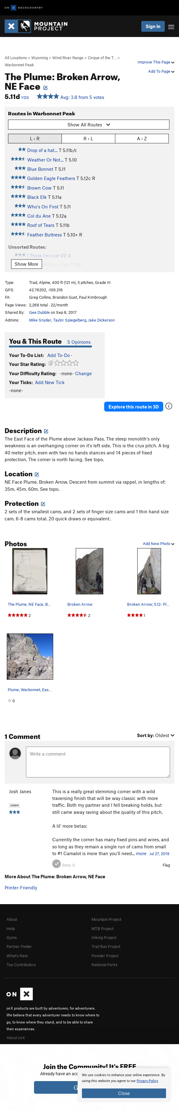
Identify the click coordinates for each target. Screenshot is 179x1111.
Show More (26, 264)
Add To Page (161, 71)
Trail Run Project (106, 946)
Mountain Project (106, 919)
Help (10, 928)
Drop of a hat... (42, 150)
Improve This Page (156, 61)
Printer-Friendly (21, 887)
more (141, 853)
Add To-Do (58, 355)
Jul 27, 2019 (159, 853)
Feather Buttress (44, 234)
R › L (88, 138)
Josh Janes (20, 791)
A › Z (142, 138)
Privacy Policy (147, 1081)
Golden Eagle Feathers (51, 178)
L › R (35, 138)
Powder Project (105, 955)
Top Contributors (21, 964)
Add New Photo (158, 543)
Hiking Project (104, 937)
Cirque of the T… (102, 57)
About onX (15, 1037)
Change (83, 373)
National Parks (104, 964)
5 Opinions (79, 342)
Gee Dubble (39, 312)
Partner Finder (19, 946)
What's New (17, 955)
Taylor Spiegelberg (69, 320)
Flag (166, 865)
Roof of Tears (40, 225)
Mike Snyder (40, 320)
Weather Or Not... (45, 159)
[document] (124, 1085)
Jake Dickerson (101, 320)
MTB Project (102, 928)
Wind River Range (67, 57)
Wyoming (39, 57)
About (11, 919)
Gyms (11, 937)
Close (124, 1093)
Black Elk (37, 197)
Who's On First (42, 206)
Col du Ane (39, 216)
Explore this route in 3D (134, 406)
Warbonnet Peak (19, 64)
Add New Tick (50, 382)
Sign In (153, 26)
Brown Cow (39, 188)
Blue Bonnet (40, 169)
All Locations (16, 57)
